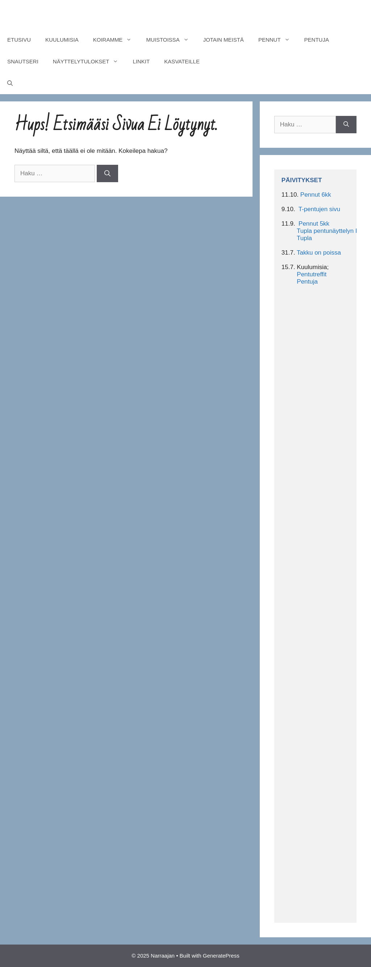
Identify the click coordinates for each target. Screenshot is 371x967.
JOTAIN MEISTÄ (223, 40)
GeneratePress (221, 956)
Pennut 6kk (315, 194)
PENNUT (277, 40)
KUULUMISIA (62, 40)
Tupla (304, 238)
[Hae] (107, 173)
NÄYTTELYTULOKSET (89, 61)
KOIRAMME (116, 40)
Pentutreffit (311, 274)
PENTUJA (316, 40)
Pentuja (307, 281)
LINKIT (141, 61)
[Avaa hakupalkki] (10, 83)
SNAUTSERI (22, 61)
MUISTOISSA (171, 40)
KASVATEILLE (182, 61)
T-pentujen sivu (319, 209)
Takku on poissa (319, 252)
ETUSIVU (19, 40)
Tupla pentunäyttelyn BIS (331, 230)
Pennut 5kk (314, 223)
